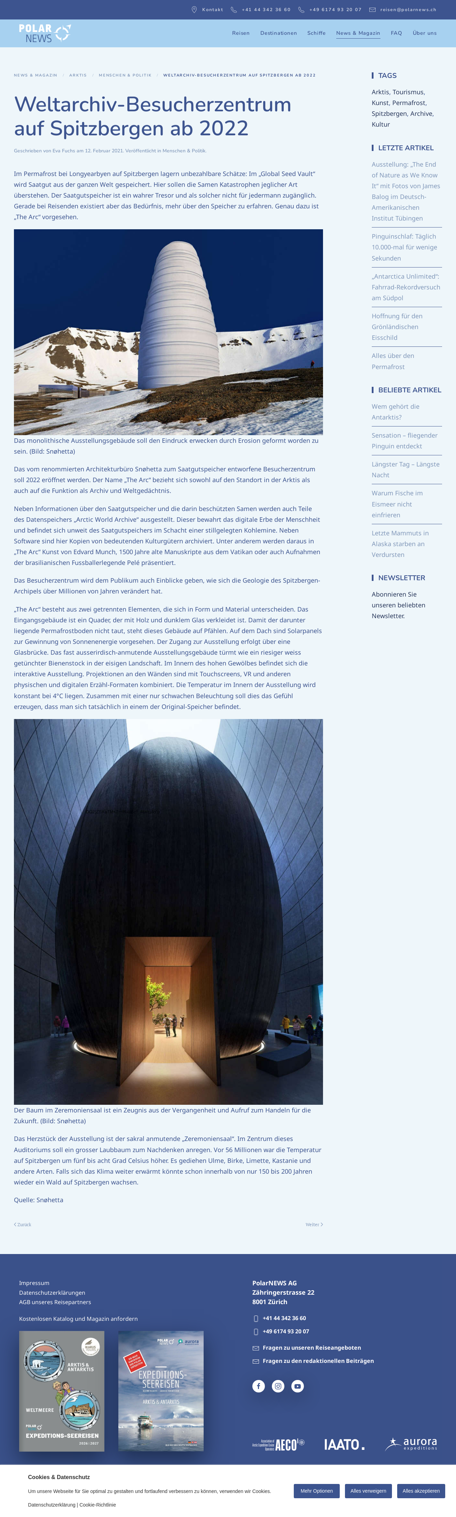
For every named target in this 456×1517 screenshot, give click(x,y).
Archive (421, 113)
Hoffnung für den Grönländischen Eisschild (397, 327)
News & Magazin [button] (358, 33)
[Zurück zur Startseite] (45, 33)
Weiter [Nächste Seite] (314, 1224)
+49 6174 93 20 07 (330, 9)
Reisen (241, 33)
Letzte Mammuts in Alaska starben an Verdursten (400, 544)
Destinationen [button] (278, 33)
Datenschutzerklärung (52, 1505)
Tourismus (408, 92)
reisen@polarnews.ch (403, 9)
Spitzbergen (389, 113)
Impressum (34, 1283)
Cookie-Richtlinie (97, 1505)
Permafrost (408, 102)
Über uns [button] (425, 33)
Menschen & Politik (184, 150)
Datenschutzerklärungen (52, 1292)
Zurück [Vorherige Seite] (22, 1224)
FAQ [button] (396, 33)
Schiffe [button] (316, 33)
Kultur (381, 124)
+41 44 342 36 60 (260, 9)
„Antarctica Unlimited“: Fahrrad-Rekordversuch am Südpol (406, 287)
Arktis (380, 92)
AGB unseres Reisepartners (55, 1302)
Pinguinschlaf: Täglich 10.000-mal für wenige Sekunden (404, 247)
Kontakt (207, 9)
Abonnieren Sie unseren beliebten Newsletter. (398, 605)
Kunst (380, 102)
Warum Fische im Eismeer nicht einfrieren (397, 504)
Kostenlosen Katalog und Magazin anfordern (78, 1319)
